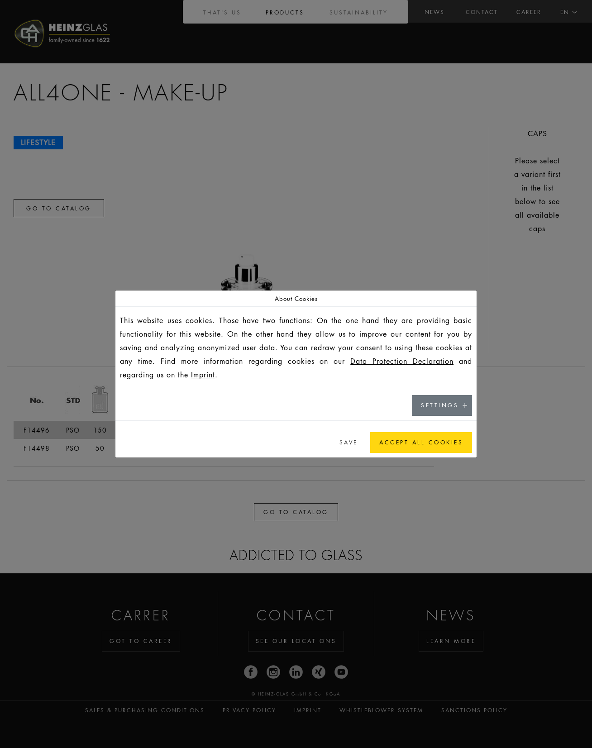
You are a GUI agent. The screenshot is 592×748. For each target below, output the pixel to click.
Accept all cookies (421, 442)
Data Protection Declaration (402, 361)
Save (348, 442)
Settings (439, 405)
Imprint (203, 375)
